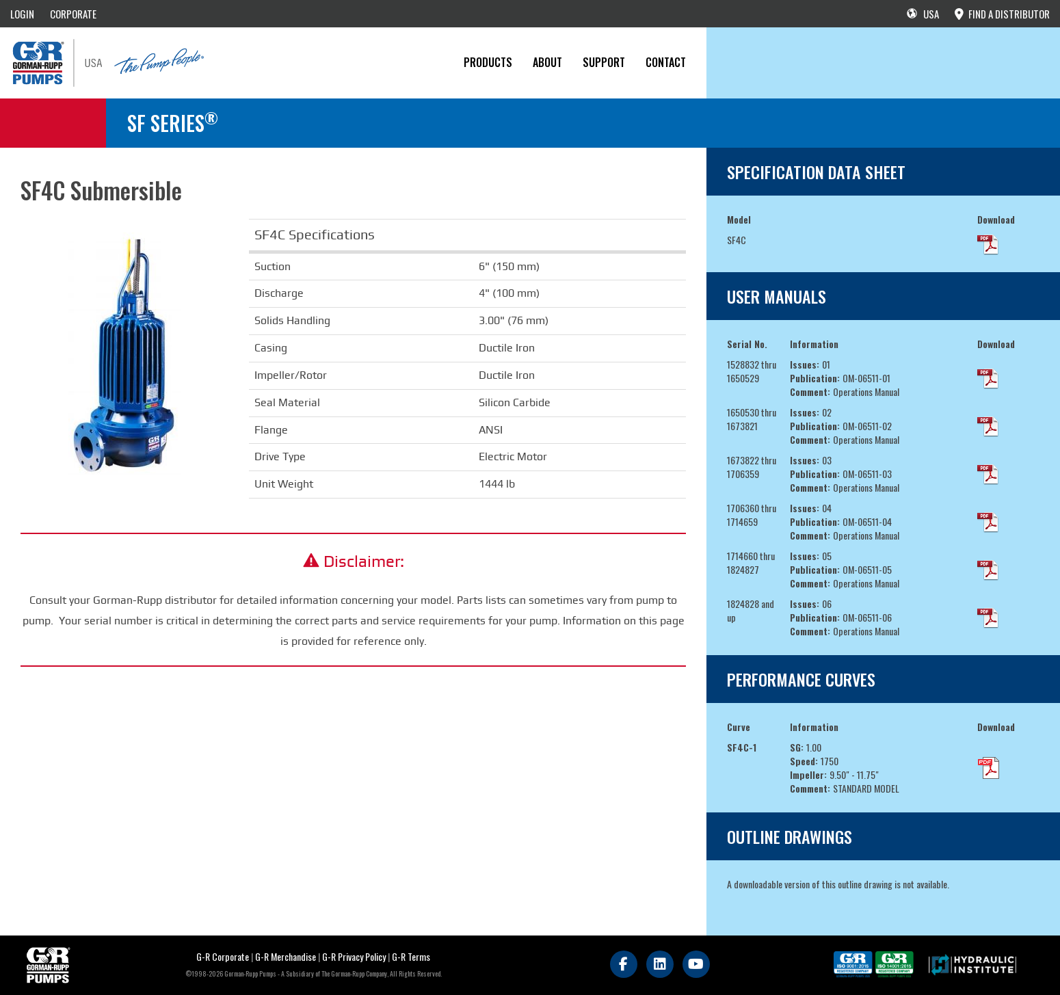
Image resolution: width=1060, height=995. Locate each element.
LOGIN (22, 13)
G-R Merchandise (285, 956)
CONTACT (666, 62)
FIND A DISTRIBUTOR (1002, 13)
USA (923, 13)
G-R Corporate (222, 956)
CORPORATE (73, 13)
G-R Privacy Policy (354, 956)
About (547, 62)
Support (604, 62)
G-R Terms (411, 956)
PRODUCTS (488, 62)
